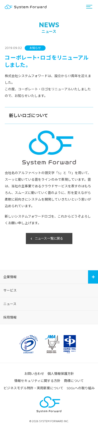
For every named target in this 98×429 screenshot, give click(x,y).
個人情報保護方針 (60, 374)
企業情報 (10, 277)
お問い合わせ (34, 374)
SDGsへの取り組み (81, 388)
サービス (10, 290)
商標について (74, 381)
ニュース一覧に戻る (49, 238)
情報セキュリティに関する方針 (37, 381)
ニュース (9, 304)
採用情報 (10, 317)
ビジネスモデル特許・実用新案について (33, 388)
